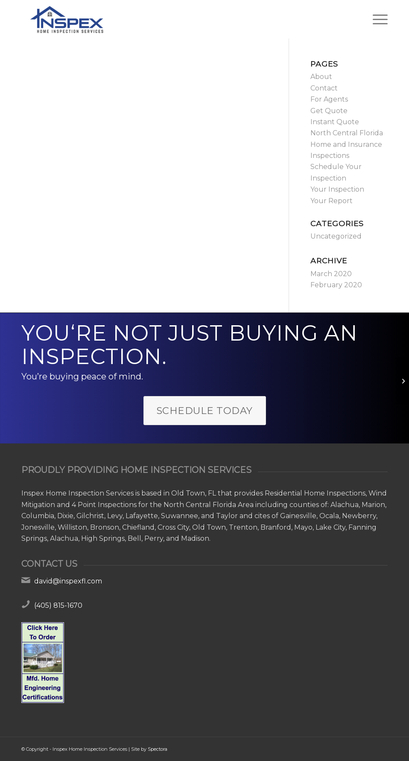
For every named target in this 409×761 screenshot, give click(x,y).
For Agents (329, 99)
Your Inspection (337, 189)
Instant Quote (334, 122)
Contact (324, 88)
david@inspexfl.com (68, 581)
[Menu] (376, 19)
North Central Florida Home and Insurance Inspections (346, 144)
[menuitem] (376, 19)
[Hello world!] (402, 380)
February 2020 (336, 285)
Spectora (157, 749)
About (321, 77)
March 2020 (331, 274)
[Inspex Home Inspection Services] (66, 19)
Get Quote (329, 111)
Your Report (331, 201)
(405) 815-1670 (58, 605)
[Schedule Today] (204, 411)
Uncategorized (336, 236)
